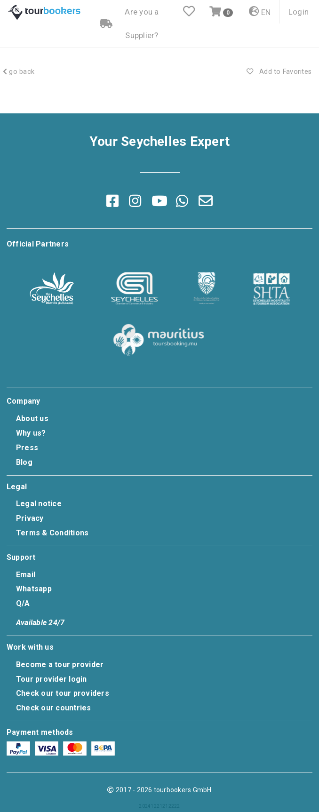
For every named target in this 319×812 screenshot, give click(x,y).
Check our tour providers (62, 693)
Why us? (31, 433)
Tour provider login (51, 679)
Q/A (23, 603)
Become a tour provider (60, 664)
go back (18, 72)
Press (27, 447)
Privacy (30, 518)
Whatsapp (34, 588)
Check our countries (53, 707)
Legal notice (39, 503)
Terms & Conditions (52, 532)
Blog (24, 462)
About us (32, 418)
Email (25, 574)
